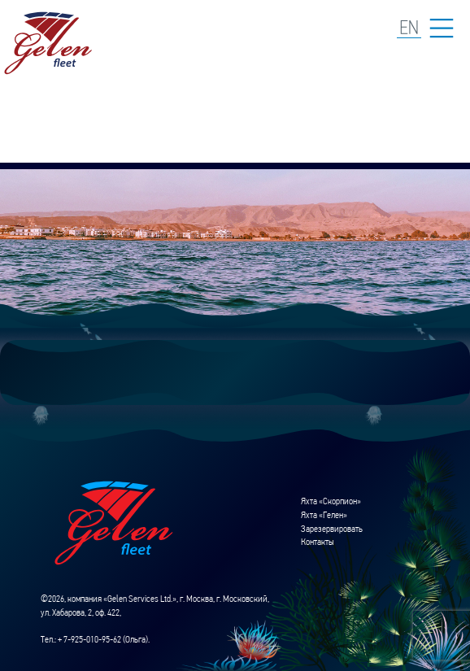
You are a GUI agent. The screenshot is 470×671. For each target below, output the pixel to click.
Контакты (317, 541)
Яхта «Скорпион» (331, 501)
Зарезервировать (332, 528)
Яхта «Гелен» (324, 515)
